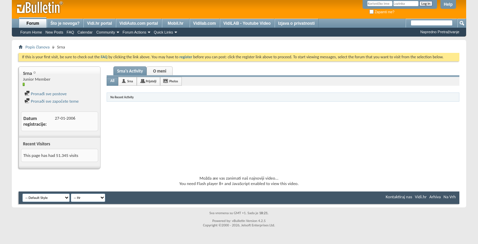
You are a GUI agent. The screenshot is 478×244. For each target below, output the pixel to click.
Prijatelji (151, 81)
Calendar (85, 32)
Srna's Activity (130, 71)
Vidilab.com (204, 23)
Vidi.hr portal (99, 23)
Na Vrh (449, 196)
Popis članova (37, 46)
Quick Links (163, 32)
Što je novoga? (65, 23)
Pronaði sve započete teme (51, 101)
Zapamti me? (381, 12)
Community (105, 32)
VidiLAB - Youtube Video (247, 23)
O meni (159, 71)
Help (448, 4)
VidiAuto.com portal (139, 23)
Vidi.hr (421, 196)
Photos (173, 81)
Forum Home (31, 32)
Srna (130, 81)
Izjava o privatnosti (296, 23)
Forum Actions (134, 32)
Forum (32, 23)
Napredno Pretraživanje (439, 32)
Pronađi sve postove (45, 93)
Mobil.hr (175, 23)
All (112, 81)
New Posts (54, 32)
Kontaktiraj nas (399, 196)
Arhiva (435, 196)
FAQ (70, 32)
